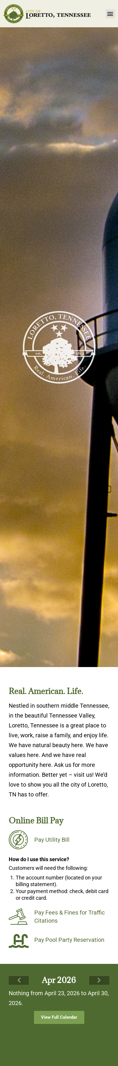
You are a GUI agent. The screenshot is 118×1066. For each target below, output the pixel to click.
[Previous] (19, 980)
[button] (110, 14)
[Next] (99, 980)
